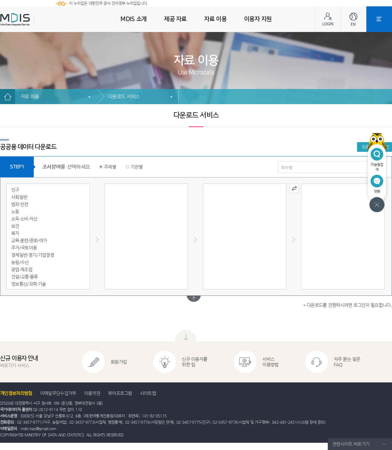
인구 (15, 189)
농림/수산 (20, 262)
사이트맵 (148, 393)
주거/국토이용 (24, 247)
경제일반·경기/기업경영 (32, 254)
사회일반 (19, 196)
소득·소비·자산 (24, 218)
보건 (15, 225)
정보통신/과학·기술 (28, 283)
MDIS (30, 19)
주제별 (110, 166)
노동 (15, 211)
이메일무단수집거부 (58, 393)
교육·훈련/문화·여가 (29, 240)
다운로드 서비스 (124, 96)
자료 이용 (30, 96)
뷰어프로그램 (120, 393)
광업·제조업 (21, 269)
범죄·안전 (19, 204)
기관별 (137, 166)
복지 (15, 233)
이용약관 (92, 393)
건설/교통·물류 (24, 276)
